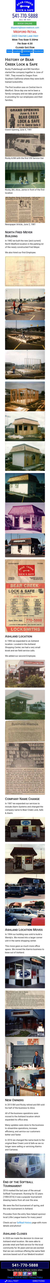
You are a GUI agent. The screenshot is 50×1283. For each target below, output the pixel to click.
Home (9, 51)
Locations (17, 51)
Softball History (24, 1222)
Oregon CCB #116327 (17, 1277)
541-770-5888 (25, 15)
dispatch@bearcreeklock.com (25, 27)
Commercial (28, 51)
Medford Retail (25, 32)
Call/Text (12, 1281)
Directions (38, 1281)
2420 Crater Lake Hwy (25, 35)
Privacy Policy (36, 1277)
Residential (38, 51)
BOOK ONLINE (25, 23)
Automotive (25, 54)
